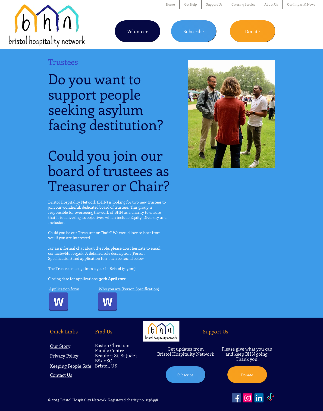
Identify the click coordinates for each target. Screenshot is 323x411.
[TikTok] (270, 397)
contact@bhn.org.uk (65, 253)
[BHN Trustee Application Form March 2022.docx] (58, 302)
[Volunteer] (137, 31)
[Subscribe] (193, 31)
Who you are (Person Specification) (129, 288)
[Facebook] (236, 397)
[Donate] (252, 31)
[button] (190, 4)
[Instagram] (247, 397)
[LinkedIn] (258, 397)
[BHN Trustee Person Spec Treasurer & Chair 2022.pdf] (107, 302)
